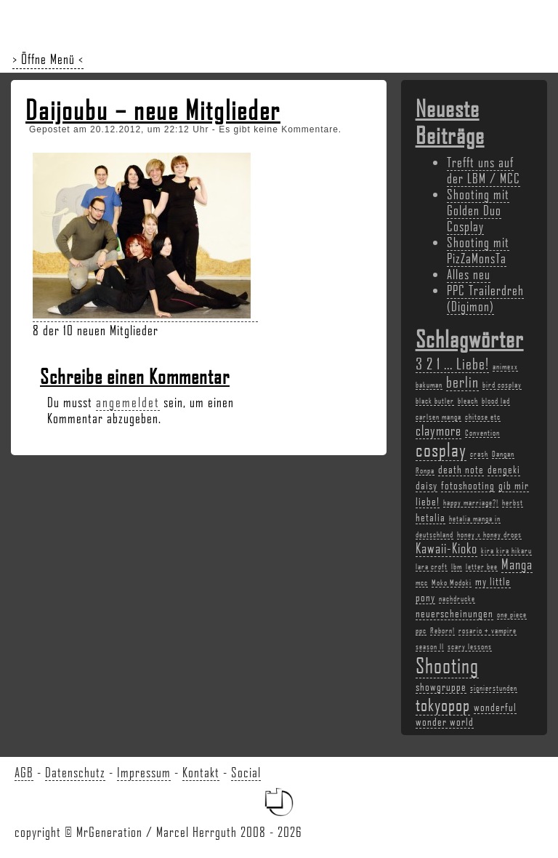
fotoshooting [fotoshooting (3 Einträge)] (468, 485)
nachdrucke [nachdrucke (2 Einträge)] (457, 598)
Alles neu (468, 274)
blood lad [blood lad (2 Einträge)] (496, 400)
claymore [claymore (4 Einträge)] (438, 430)
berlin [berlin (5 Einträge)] (462, 381)
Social (246, 772)
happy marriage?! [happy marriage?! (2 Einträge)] (470, 502)
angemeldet (128, 402)
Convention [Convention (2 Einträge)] (482, 432)
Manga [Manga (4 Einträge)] (517, 564)
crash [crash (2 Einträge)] (479, 453)
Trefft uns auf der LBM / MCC (483, 170)
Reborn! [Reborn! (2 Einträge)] (442, 630)
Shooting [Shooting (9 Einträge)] (447, 665)
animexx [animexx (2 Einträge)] (505, 366)
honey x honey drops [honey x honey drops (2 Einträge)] (489, 534)
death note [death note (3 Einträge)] (461, 469)
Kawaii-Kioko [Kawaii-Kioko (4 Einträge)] (446, 548)
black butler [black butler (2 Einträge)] (435, 400)
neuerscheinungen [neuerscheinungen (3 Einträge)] (454, 613)
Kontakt (200, 772)
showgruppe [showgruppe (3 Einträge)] (441, 686)
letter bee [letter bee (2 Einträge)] (482, 566)
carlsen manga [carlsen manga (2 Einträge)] (438, 416)
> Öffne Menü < (48, 59)
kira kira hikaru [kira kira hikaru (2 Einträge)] (506, 550)
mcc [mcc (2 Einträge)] (422, 582)
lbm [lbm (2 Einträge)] (456, 566)
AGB (24, 772)
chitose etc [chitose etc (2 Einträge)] (483, 416)
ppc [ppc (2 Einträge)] (421, 630)
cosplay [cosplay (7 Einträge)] (441, 449)
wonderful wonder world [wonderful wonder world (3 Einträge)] (466, 714)
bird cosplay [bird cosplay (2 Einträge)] (502, 384)
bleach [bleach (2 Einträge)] (468, 400)
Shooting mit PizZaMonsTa (478, 250)
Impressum (144, 772)
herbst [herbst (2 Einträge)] (512, 502)
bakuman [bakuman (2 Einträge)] (429, 384)
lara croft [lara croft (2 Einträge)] (432, 566)
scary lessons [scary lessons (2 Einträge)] (470, 646)
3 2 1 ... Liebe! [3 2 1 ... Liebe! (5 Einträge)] (452, 363)
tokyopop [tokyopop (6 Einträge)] (443, 704)
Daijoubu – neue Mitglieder (152, 110)
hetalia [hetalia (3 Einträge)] (430, 517)
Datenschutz (75, 772)
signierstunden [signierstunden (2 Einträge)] (493, 687)
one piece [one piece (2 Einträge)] (512, 614)
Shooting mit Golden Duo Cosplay (478, 210)
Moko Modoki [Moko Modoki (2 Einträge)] (452, 582)
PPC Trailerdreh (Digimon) (485, 298)
